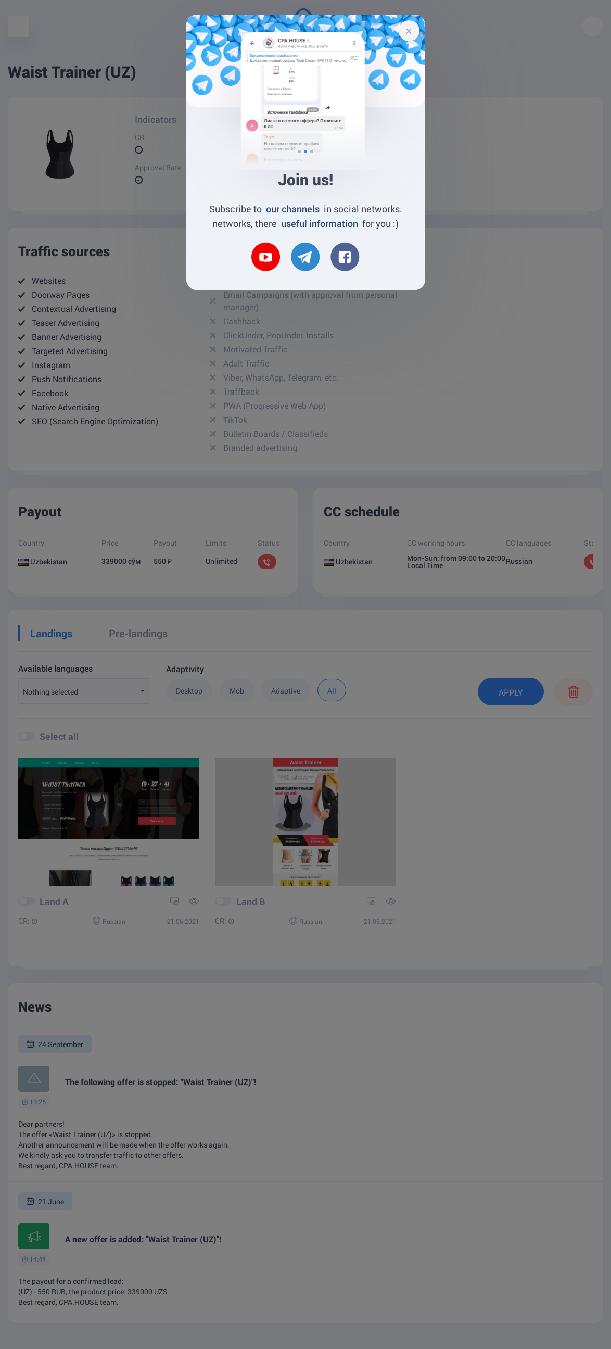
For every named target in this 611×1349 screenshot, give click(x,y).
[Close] (409, 30)
